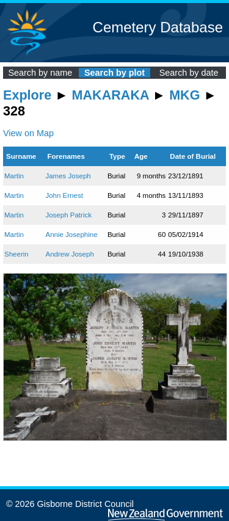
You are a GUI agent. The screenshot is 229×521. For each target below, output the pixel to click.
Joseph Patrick (68, 215)
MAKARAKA (110, 95)
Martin (14, 176)
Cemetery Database (158, 27)
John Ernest (63, 195)
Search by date (189, 73)
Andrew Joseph (69, 254)
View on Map (28, 133)
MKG (184, 95)
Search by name (40, 73)
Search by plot (114, 73)
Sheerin (16, 254)
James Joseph (67, 176)
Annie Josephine (71, 234)
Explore (27, 95)
